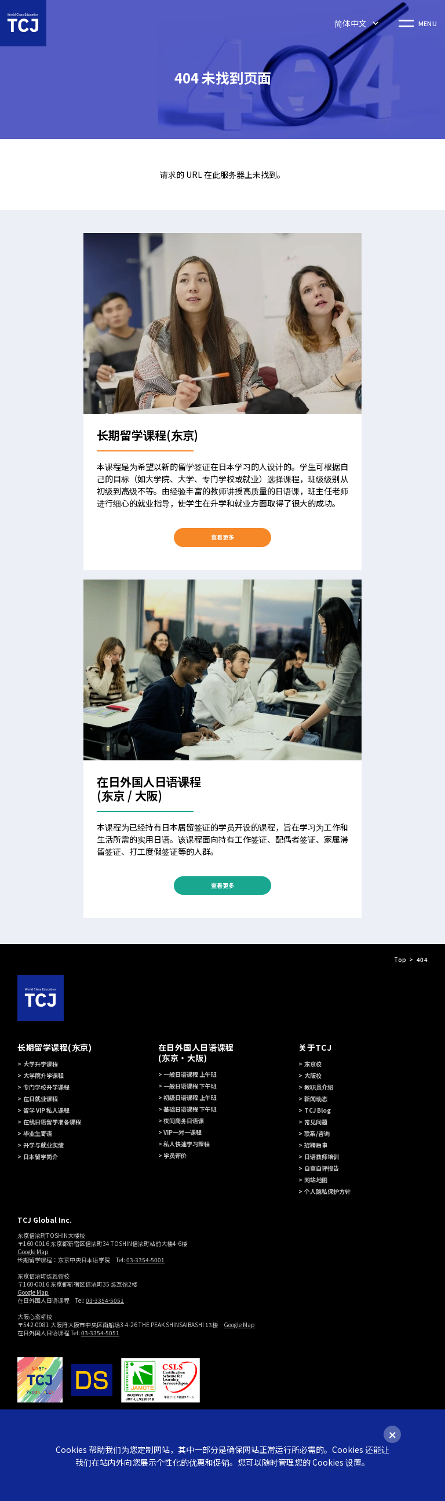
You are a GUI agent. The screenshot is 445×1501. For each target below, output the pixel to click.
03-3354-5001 (145, 1259)
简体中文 (350, 23)
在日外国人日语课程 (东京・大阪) (196, 1052)
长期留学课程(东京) (54, 1047)
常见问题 (315, 1121)
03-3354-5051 (105, 1300)
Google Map (33, 1251)
